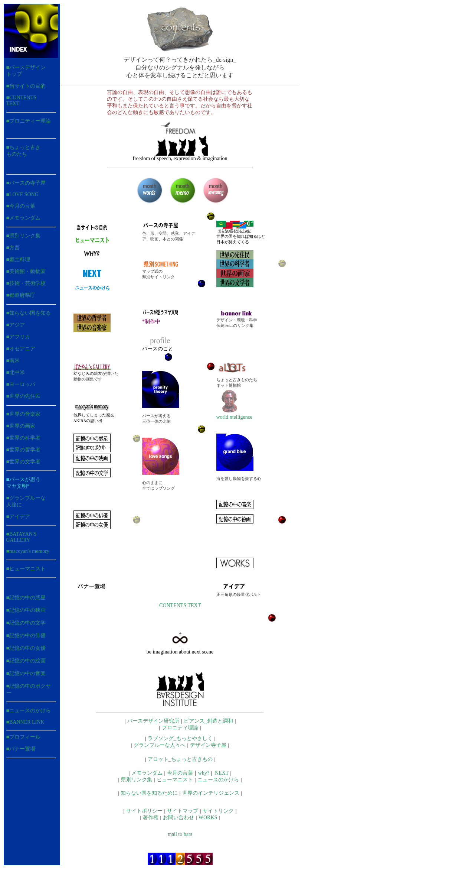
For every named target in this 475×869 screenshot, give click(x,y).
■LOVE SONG (22, 194)
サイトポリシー (144, 811)
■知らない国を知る (28, 313)
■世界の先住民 (23, 396)
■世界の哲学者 (23, 450)
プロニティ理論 (180, 727)
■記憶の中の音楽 (26, 673)
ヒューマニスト (175, 779)
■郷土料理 (18, 259)
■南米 (13, 360)
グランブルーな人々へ (160, 745)
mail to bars (180, 834)
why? (203, 773)
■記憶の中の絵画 (26, 661)
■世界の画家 (20, 426)
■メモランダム (23, 218)
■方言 (13, 247)
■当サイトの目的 (26, 86)
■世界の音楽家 (23, 414)
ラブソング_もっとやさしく (180, 738)
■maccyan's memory (27, 551)
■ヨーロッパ (20, 384)
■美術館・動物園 (26, 271)
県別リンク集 (136, 779)
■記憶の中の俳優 (26, 635)
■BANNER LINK (25, 722)
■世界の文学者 (23, 461)
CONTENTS (172, 605)
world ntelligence (234, 415)
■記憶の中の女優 (26, 648)
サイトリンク (218, 811)
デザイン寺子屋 (208, 745)
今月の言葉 (180, 773)
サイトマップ (182, 811)
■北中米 (15, 372)
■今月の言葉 (20, 206)
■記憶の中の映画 (26, 610)
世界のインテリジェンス (210, 793)
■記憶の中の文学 (26, 623)
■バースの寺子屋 (26, 183)
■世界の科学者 (23, 438)
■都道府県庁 (20, 295)
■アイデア (18, 516)
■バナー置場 (20, 749)
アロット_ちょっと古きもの (180, 759)
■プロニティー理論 (28, 121)
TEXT (194, 605)
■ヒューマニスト (26, 568)
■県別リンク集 (23, 236)
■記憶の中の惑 (23, 597)
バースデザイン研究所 (153, 721)
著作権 (150, 817)
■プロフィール (23, 737)
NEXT (222, 773)
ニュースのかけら (30, 710)
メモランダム (147, 773)
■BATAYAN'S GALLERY (21, 537)
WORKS (208, 817)
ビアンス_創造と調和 (208, 721)
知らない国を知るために (149, 793)
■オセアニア (20, 348)
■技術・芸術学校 (26, 283)
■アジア (15, 325)
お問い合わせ (178, 817)
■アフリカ (18, 337)
